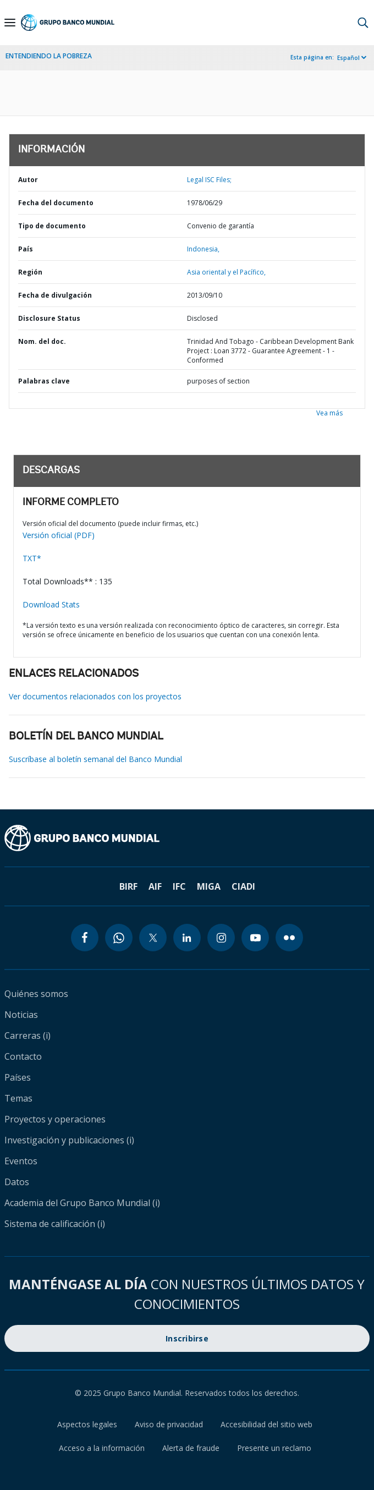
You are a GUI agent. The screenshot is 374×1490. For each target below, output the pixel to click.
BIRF (128, 886)
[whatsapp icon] (119, 937)
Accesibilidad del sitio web (266, 1424)
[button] (363, 22)
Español (348, 58)
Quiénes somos (36, 994)
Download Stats (51, 604)
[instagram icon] (221, 937)
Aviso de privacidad (169, 1424)
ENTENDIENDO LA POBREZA (49, 56)
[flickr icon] (289, 937)
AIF (155, 886)
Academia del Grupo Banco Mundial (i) (82, 1203)
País (25, 249)
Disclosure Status (49, 318)
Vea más (329, 413)
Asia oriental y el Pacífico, (226, 272)
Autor (28, 179)
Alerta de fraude (190, 1448)
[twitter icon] (153, 937)
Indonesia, (203, 249)
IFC (179, 886)
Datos (16, 1182)
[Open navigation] (9, 23)
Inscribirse (187, 1338)
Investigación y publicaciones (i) (69, 1140)
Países (17, 1077)
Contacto (23, 1056)
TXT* (32, 558)
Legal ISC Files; (209, 179)
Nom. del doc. (42, 341)
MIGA (209, 886)
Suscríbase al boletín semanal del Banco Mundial (95, 759)
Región (30, 272)
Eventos (20, 1161)
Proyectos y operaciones (55, 1119)
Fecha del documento (56, 202)
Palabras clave (44, 381)
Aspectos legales (87, 1424)
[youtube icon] (255, 937)
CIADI (243, 886)
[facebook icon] (84, 937)
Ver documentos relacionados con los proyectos (95, 696)
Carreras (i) (27, 1035)
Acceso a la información (102, 1448)
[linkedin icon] (187, 937)
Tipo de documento (52, 226)
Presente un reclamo (274, 1448)
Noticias (21, 1015)
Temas (18, 1098)
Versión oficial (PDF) (59, 535)
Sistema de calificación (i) (54, 1224)
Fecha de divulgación (55, 295)
